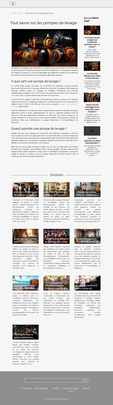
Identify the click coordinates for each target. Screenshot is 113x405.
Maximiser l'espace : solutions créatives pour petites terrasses (56, 288)
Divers (20, 13)
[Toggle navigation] (13, 4)
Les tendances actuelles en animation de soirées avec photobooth (57, 242)
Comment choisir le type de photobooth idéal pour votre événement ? (26, 195)
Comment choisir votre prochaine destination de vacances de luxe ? (25, 288)
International (41, 388)
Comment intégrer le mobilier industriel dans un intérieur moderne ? (87, 242)
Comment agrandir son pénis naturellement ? (92, 140)
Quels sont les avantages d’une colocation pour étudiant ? (92, 108)
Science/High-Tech (71, 390)
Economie (26, 388)
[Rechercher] (54, 380)
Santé (56, 388)
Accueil (12, 13)
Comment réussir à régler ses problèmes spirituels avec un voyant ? (92, 42)
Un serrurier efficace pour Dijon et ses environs (92, 75)
